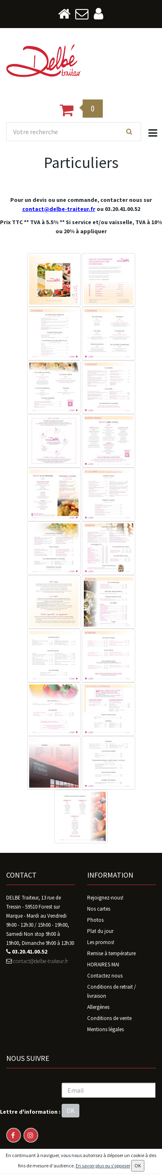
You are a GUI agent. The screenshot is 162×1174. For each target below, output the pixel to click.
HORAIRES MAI (103, 964)
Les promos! (100, 942)
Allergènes (98, 1007)
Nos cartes (98, 908)
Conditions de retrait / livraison (111, 991)
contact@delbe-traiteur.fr (37, 961)
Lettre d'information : (30, 1111)
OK (70, 1111)
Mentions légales (105, 1029)
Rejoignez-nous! (105, 897)
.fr (92, 209)
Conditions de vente (109, 1018)
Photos (95, 919)
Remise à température (111, 953)
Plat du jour (100, 931)
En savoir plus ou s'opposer (103, 1165)
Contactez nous (105, 975)
